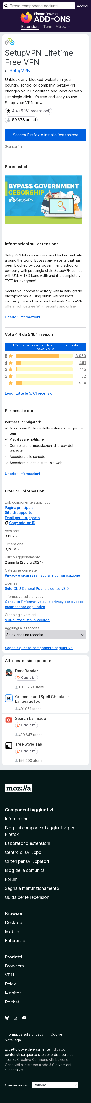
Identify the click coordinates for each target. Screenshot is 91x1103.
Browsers (14, 965)
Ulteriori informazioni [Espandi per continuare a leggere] (22, 317)
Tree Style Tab (28, 744)
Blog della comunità (25, 870)
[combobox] (39, 5)
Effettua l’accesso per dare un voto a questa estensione (45, 346)
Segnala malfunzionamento (32, 888)
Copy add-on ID (20, 523)
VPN (9, 974)
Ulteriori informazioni (22, 474)
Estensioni (30, 26)
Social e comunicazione (60, 575)
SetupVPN (20, 70)
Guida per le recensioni (27, 897)
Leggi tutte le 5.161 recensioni (30, 393)
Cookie (56, 1034)
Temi (47, 26)
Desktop (13, 922)
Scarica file (14, 146)
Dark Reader (26, 671)
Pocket (12, 1001)
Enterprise (15, 940)
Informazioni (17, 818)
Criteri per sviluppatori (27, 861)
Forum (11, 879)
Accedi (82, 6)
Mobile (12, 931)
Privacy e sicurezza (21, 575)
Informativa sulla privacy (24, 1034)
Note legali (13, 1040)
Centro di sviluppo (23, 852)
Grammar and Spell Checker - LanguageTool (42, 699)
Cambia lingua (16, 1085)
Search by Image (30, 718)
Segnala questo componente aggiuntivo (39, 648)
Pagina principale (19, 507)
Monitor (13, 992)
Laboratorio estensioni (27, 843)
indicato (57, 1049)
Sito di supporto (18, 512)
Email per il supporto (22, 518)
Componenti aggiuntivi (29, 809)
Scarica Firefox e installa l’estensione (45, 134)
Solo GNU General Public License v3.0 (37, 588)
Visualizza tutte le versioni (27, 620)
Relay (10, 983)
